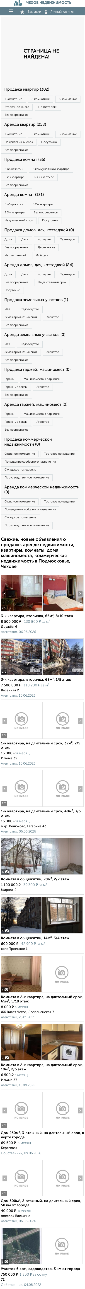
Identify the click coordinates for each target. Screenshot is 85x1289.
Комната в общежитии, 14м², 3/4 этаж (35, 938)
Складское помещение (20, 469)
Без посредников (17, 114)
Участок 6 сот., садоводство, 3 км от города (40, 1269)
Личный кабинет (60, 11)
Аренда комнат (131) (24, 195)
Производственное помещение (27, 477)
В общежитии (14, 169)
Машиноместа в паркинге (42, 379)
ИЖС (8, 309)
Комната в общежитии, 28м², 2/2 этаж (35, 879)
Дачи (24, 239)
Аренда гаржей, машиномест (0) (35, 405)
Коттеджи (44, 239)
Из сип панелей (16, 255)
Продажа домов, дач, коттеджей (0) (39, 230)
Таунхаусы (67, 239)
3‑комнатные (68, 99)
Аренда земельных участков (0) (34, 335)
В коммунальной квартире (51, 169)
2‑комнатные (40, 99)
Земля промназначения (21, 317)
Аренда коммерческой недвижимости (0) (42, 489)
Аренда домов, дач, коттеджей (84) (38, 265)
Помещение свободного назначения (30, 461)
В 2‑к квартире (14, 177)
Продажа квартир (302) (26, 89)
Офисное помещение (20, 453)
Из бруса (42, 255)
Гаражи (10, 379)
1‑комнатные (13, 99)
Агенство (52, 317)
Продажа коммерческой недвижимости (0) (28, 442)
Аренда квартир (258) (25, 125)
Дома (8, 239)
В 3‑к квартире (44, 177)
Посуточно (49, 142)
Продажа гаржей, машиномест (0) (37, 370)
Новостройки (47, 107)
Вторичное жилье (17, 107)
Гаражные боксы (16, 387)
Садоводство (30, 309)
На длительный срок (19, 142)
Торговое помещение (59, 453)
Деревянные (46, 247)
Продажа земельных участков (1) (36, 300)
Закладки (30, 11)
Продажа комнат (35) (24, 160)
